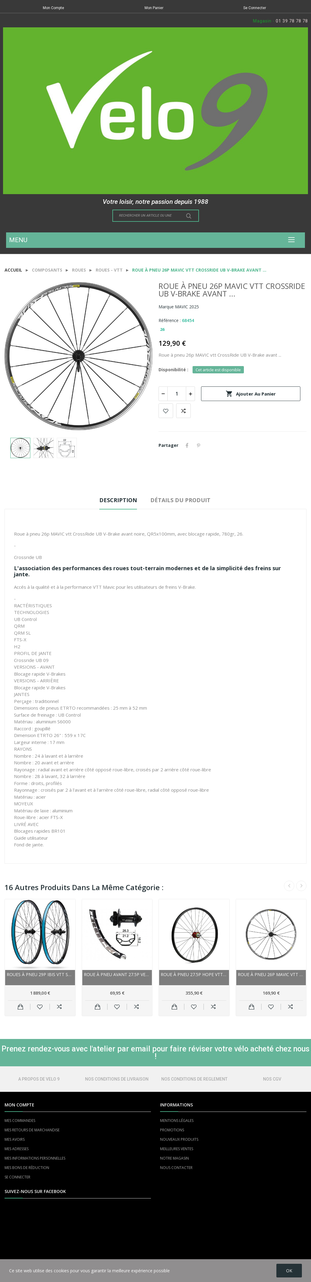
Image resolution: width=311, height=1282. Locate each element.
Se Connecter (254, 8)
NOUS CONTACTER (176, 1167)
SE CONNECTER (17, 1177)
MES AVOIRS (15, 1139)
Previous (289, 886)
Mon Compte (53, 8)
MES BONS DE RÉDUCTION (27, 1167)
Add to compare (183, 411)
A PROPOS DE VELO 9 (39, 1079)
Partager (187, 445)
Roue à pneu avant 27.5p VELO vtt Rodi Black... (117, 974)
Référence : (170, 320)
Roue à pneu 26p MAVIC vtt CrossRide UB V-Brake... (271, 974)
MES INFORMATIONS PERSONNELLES (35, 1158)
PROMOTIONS (172, 1130)
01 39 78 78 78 (292, 21)
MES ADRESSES (17, 1148)
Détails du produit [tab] (180, 500)
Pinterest (198, 445)
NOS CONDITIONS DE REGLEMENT (194, 1079)
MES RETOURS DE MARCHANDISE (32, 1130)
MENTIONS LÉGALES (176, 1120)
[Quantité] (177, 393)
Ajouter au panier (251, 393)
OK (289, 1270)
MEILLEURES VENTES (176, 1148)
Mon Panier (154, 8)
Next (301, 886)
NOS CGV (272, 1079)
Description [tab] (118, 500)
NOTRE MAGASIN (174, 1158)
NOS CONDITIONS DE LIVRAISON (117, 1079)
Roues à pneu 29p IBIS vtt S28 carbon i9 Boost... (40, 974)
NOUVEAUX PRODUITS (179, 1139)
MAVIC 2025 (187, 307)
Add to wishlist (166, 411)
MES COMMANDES (20, 1120)
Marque (166, 307)
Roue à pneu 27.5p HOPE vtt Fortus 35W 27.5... (194, 974)
